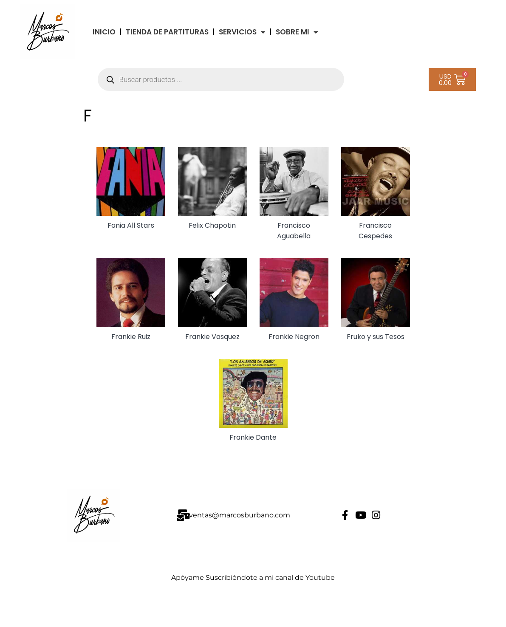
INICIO (104, 32)
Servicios (242, 32)
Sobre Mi (297, 32)
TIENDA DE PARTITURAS (167, 32)
